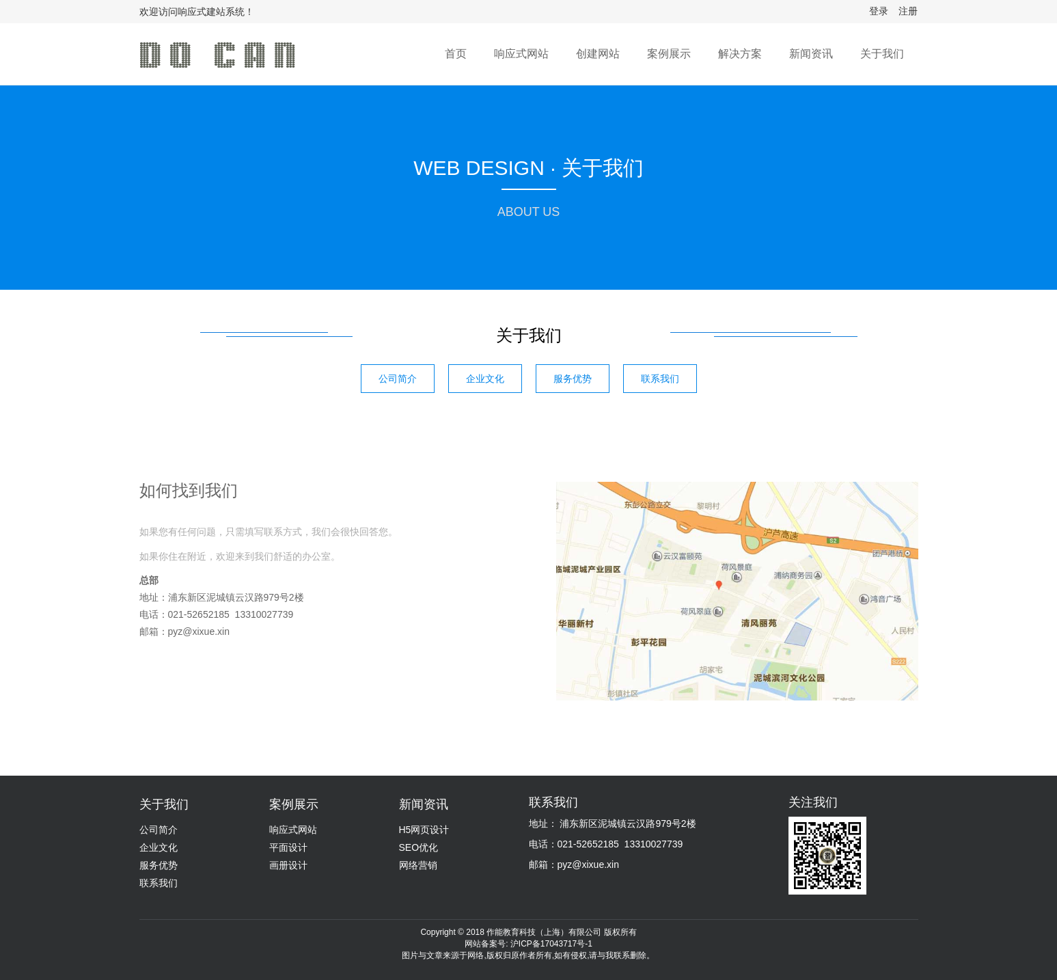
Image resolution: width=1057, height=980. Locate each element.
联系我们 (660, 378)
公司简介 (398, 378)
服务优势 (572, 378)
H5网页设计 (424, 829)
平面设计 (288, 847)
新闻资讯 (811, 53)
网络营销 (418, 865)
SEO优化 (419, 847)
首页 (456, 53)
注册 (908, 10)
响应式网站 (521, 53)
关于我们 (882, 53)
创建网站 (598, 53)
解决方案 (740, 53)
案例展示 (669, 53)
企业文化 (485, 378)
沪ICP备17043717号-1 (551, 944)
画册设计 (288, 865)
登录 (878, 10)
